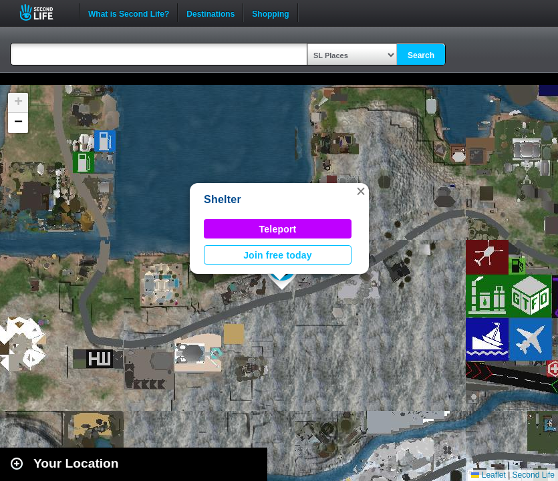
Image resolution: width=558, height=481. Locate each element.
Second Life (44, 12)
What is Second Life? (128, 12)
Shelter (222, 199)
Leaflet (488, 475)
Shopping (270, 12)
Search (421, 55)
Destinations (210, 12)
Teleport (278, 229)
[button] (361, 191)
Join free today (277, 255)
